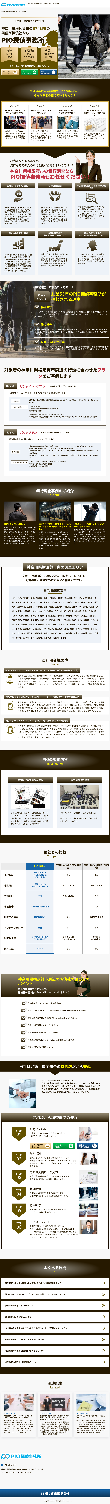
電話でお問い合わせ (87, 1145)
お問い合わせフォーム (41, 1145)
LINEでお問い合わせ (64, 1145)
